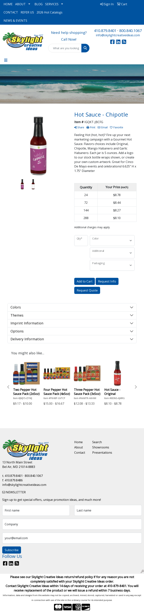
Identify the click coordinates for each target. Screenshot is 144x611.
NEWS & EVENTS (15, 21)
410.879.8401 (105, 30)
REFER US (27, 12)
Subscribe (12, 550)
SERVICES (51, 4)
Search (97, 442)
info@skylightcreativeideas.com (118, 35)
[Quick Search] (65, 48)
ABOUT (20, 4)
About (78, 447)
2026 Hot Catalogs (49, 12)
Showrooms (99, 447)
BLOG (38, 4)
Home (78, 442)
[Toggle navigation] (6, 60)
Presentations (99, 452)
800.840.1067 (130, 30)
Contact (79, 452)
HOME (8, 4)
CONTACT (11, 12)
